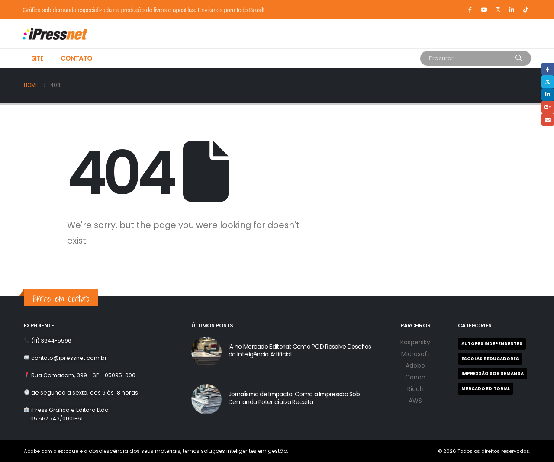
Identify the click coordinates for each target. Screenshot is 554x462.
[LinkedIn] (512, 9)
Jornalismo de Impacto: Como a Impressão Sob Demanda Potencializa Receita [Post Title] (294, 398)
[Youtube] (484, 9)
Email (547, 119)
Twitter (547, 81)
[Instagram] (498, 9)
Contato (76, 58)
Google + (547, 107)
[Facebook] (470, 9)
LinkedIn (547, 94)
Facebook (547, 69)
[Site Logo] (44, 34)
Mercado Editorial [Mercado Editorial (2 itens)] (485, 388)
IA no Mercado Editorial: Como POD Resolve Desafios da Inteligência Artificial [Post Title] (300, 350)
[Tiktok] (525, 9)
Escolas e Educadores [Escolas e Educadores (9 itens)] (490, 359)
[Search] (519, 58)
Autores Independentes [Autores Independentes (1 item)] (491, 343)
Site (37, 58)
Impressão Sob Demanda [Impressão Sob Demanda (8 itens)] (492, 373)
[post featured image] (206, 352)
